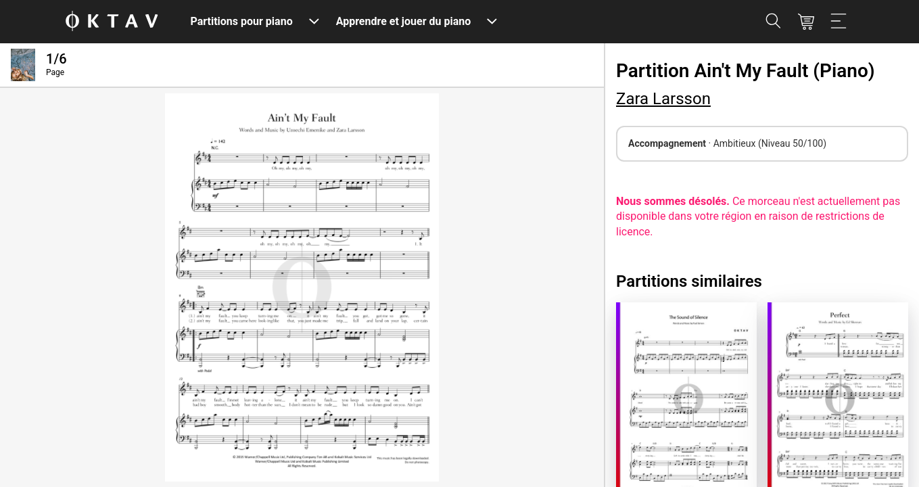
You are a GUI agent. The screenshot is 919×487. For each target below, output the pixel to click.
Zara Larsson (663, 98)
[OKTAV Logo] (111, 22)
